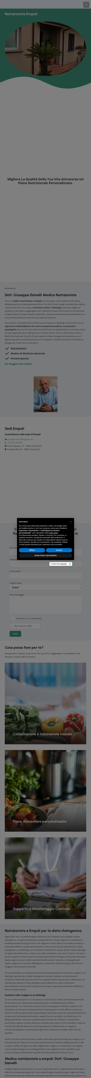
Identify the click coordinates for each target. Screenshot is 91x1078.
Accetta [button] (59, 550)
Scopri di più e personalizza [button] (45, 555)
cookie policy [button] (53, 533)
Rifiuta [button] (32, 550)
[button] (71, 522)
